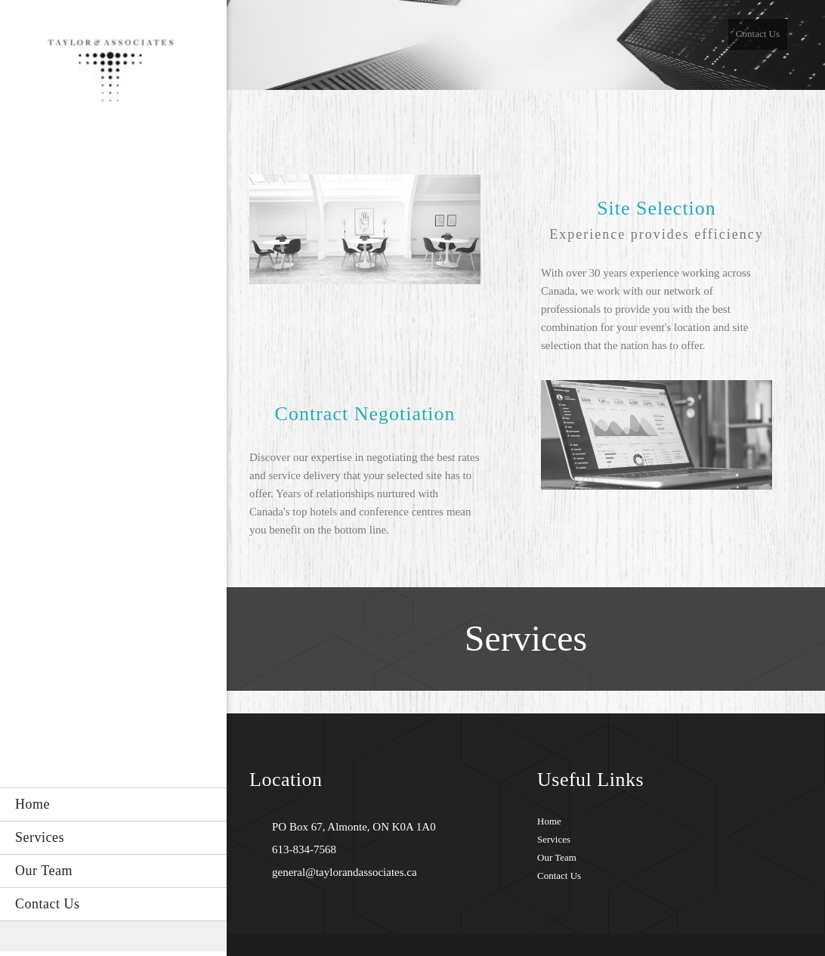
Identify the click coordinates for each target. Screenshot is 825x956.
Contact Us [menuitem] (758, 33)
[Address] (350, 826)
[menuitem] (113, 804)
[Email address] (340, 872)
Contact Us (559, 875)
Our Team (556, 857)
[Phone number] (300, 849)
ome (552, 821)
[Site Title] (113, 74)
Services (553, 839)
